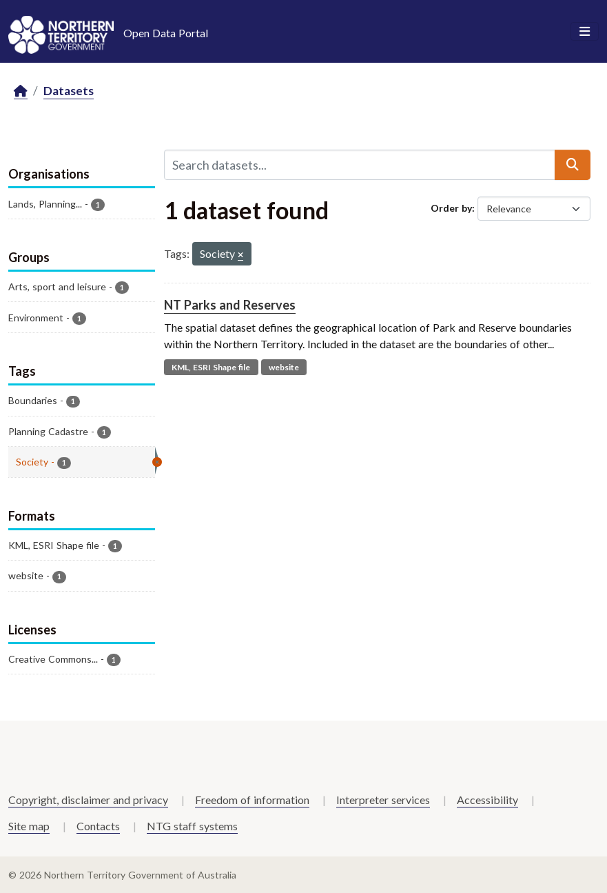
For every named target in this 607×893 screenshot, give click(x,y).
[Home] (21, 91)
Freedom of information (252, 799)
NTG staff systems (192, 825)
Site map (29, 825)
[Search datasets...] (359, 165)
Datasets (68, 90)
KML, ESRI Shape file (211, 367)
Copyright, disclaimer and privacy (88, 799)
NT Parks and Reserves (230, 304)
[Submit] (572, 165)
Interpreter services (383, 799)
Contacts (98, 825)
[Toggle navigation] (584, 31)
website (284, 367)
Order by (451, 208)
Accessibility (487, 799)
